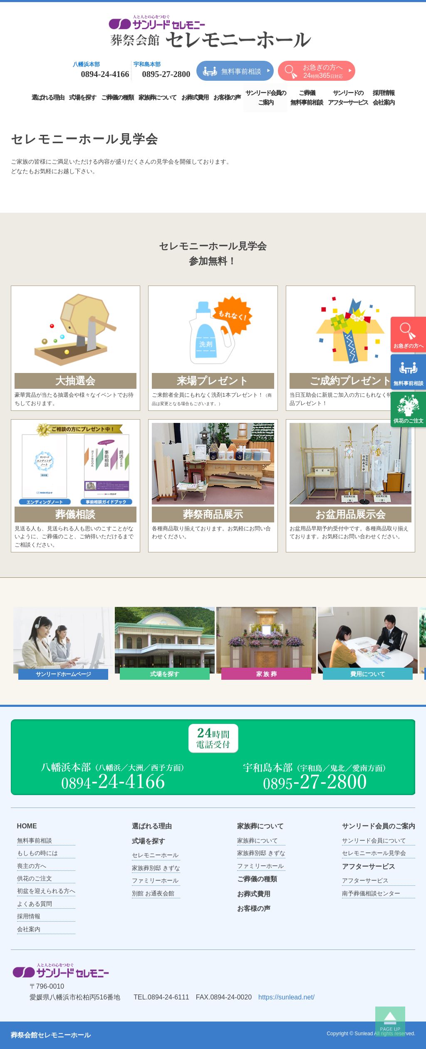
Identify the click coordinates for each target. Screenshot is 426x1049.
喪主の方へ (31, 866)
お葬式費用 (194, 97)
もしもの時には (37, 853)
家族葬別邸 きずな (156, 868)
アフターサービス (368, 866)
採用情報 (28, 916)
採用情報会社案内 (383, 97)
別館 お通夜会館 (153, 893)
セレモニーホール (155, 855)
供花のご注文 (409, 409)
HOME (27, 826)
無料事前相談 (409, 371)
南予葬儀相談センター (371, 893)
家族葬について (157, 97)
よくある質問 (34, 903)
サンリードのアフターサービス (348, 97)
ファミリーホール (155, 880)
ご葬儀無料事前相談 (306, 97)
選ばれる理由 (48, 97)
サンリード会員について (374, 840)
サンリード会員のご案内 (265, 97)
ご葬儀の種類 (117, 97)
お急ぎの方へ (409, 334)
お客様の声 (226, 97)
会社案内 (28, 929)
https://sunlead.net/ (286, 997)
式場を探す (82, 97)
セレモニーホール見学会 (374, 853)
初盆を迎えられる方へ (46, 890)
